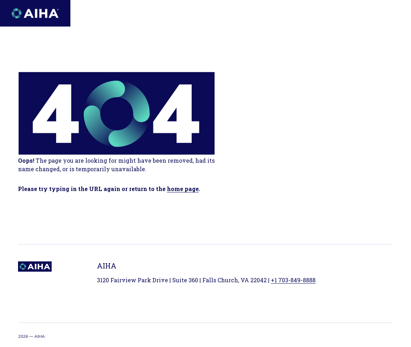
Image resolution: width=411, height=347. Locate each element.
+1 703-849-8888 (293, 280)
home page (183, 188)
